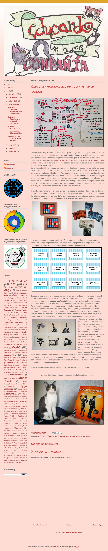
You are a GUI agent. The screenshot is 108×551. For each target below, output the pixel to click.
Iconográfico (23, 370)
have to (17, 365)
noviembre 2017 (14, 97)
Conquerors (7, 332)
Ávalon (14, 298)
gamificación (9, 362)
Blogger (76, 546)
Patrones (6, 416)
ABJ (44, 436)
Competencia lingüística (16, 320)
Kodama (13, 384)
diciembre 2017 (14, 94)
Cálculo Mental (23, 300)
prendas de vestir (20, 421)
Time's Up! (22, 448)
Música (6, 409)
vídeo (45, 168)
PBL (13, 416)
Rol (24, 436)
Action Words (8, 293)
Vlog (11, 460)
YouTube (18, 462)
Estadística (22, 350)
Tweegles (6, 458)
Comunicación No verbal (17, 330)
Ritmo (18, 436)
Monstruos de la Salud (11, 401)
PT (14, 431)
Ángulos (14, 295)
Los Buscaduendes (11, 391)
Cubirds (8, 337)
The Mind (13, 448)
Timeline (6, 450)
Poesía (14, 418)
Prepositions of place (11, 423)
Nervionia (24, 409)
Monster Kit (21, 399)
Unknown (9, 168)
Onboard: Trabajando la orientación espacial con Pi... (15, 120)
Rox (5, 438)
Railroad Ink (21, 431)
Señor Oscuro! (14, 438)
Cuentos (15, 337)
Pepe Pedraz (93, 160)
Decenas (23, 337)
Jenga (5, 378)
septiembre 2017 (14, 104)
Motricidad (9, 404)
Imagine (8, 372)
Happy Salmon (8, 365)
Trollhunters (9, 455)
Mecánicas (16, 396)
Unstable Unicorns (19, 458)
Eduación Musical (9, 342)
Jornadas (12, 378)
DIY (15, 339)
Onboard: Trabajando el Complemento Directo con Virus (15, 130)
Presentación (7, 428)
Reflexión (15, 433)
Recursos (6, 433)
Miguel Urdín (10, 164)
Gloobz (22, 363)
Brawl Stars (22, 298)
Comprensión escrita (10, 327)
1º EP (11, 281)
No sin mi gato (21, 411)
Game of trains (20, 360)
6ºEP (40, 436)
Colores (14, 315)
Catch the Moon (20, 305)
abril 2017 (12, 148)
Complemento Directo (10, 325)
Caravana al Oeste (21, 303)
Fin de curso (22, 357)
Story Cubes (7, 445)
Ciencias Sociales (21, 310)
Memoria (24, 396)
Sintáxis (13, 441)
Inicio (69, 525)
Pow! (22, 418)
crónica (15, 335)
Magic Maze (23, 391)
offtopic (6, 413)
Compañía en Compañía (18, 317)
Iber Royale (13, 370)
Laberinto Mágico (22, 384)
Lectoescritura (11, 386)
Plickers (6, 418)
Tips (15, 450)
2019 (8, 84)
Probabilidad (7, 431)
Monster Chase (10, 399)
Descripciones (8, 339)
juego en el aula (63, 436)
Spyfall (22, 443)
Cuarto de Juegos (60, 160)
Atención (7, 298)
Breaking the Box (9, 300)
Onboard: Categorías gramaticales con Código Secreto (15, 110)
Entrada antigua (97, 525)
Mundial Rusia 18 (15, 406)
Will (5, 462)
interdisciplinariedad (17, 375)
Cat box (9, 305)
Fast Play (13, 357)
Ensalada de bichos (9, 350)
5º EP (11, 287)
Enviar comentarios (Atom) (72, 532)
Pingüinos (21, 416)
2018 (8, 88)
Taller (5, 448)
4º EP (25, 284)
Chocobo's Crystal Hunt (11, 308)
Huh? (19, 367)
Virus (5, 460)
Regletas (23, 433)
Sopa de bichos (23, 440)
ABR (23, 290)
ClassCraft (10, 312)
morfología (86, 436)
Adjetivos (16, 293)
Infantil (17, 372)
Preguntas (7, 421)
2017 (8, 91)
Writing (11, 462)
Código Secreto (52, 436)
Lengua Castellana (76, 436)
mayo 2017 (13, 145)
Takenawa (22, 445)
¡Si (4, 281)
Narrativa (14, 409)
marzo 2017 (13, 151)
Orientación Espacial (18, 414)
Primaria (18, 428)
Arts (22, 295)
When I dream (20, 460)
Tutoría (23, 455)
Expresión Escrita (20, 352)
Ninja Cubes (10, 411)
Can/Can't (9, 303)
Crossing (24, 335)
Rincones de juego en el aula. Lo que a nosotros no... (14, 138)
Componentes (21, 325)
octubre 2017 (13, 101)
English (16, 347)
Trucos (17, 455)
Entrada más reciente (40, 525)
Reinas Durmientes (9, 436)
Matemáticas (11, 393)
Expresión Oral (10, 355)
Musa (23, 406)
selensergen (55, 546)
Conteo (16, 332)
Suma (15, 445)
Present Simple (19, 426)
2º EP (23, 280)
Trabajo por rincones (21, 453)
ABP (17, 290)
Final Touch (8, 360)
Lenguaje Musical (22, 389)
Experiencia (7, 353)
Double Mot (22, 339)
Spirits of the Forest (11, 443)
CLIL (17, 313)
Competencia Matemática (13, 322)
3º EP (13, 284)
